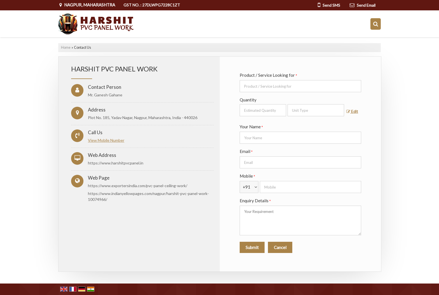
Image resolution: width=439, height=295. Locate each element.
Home (66, 47)
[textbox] (316, 110)
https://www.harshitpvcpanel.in (115, 163)
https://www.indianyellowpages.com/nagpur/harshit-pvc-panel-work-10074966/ (148, 196)
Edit (352, 111)
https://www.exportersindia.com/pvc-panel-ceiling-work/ (137, 185)
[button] (106, 140)
